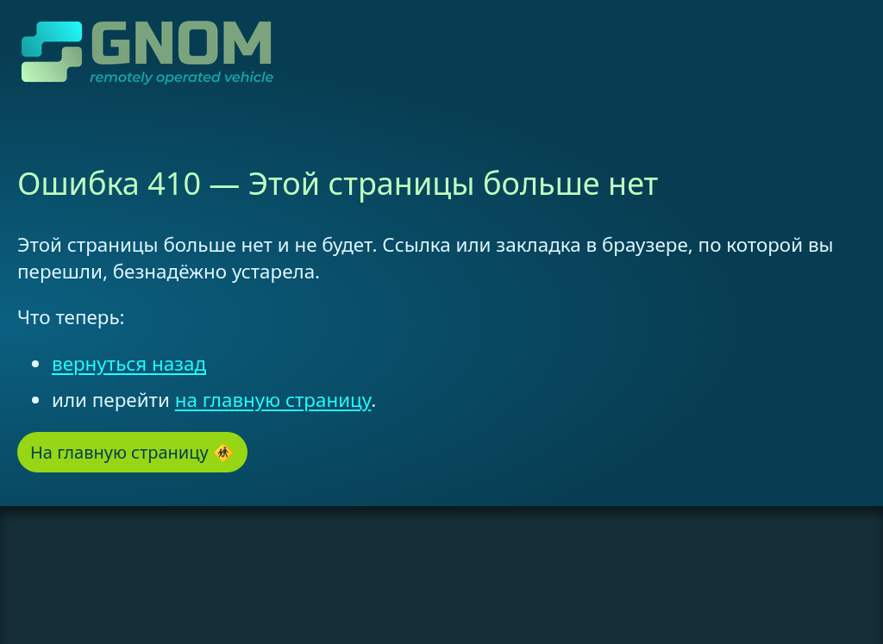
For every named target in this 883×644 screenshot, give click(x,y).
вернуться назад (129, 363)
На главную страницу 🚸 (132, 452)
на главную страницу (273, 399)
